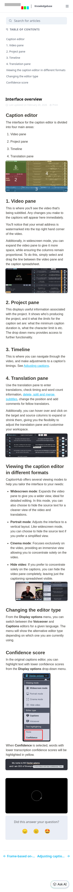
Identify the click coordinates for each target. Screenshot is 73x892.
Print (53, 105)
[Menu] (67, 6)
